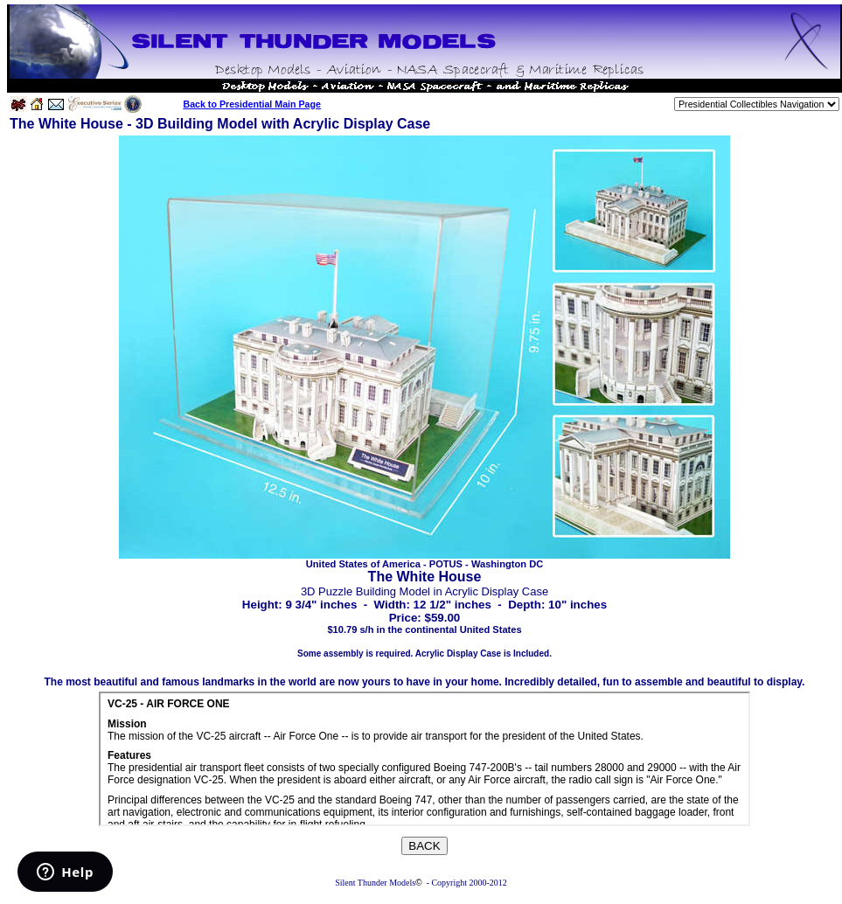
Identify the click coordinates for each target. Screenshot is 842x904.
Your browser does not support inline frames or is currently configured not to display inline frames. (424, 759)
